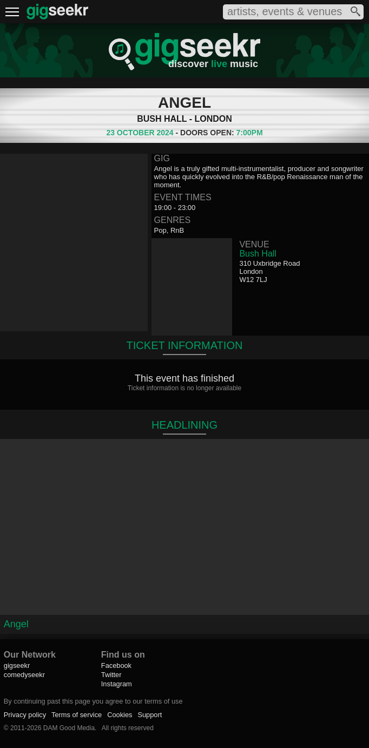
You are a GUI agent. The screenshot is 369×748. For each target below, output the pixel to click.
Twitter (111, 675)
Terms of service (76, 715)
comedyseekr (24, 675)
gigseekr (17, 665)
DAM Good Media (69, 728)
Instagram (116, 684)
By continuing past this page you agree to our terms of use (93, 701)
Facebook (116, 665)
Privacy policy (25, 715)
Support (149, 715)
